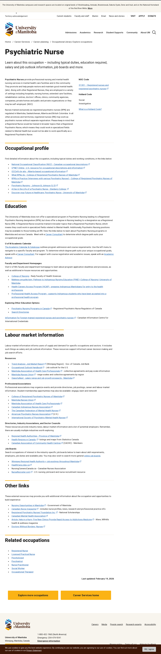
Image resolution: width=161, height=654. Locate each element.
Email (103, 15)
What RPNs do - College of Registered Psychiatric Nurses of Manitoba (44, 173)
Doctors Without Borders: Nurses (27, 525)
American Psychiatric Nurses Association (31, 412)
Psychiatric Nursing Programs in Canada (31, 307)
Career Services (22, 40)
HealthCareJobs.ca (21, 463)
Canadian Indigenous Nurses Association (31, 405)
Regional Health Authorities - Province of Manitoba (35, 434)
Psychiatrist (17, 560)
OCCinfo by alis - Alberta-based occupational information (39, 170)
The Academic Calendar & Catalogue (22, 246)
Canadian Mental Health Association (29, 514)
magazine (24, 507)
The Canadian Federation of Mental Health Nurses (35, 409)
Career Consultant (54, 233)
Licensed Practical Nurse (23, 553)
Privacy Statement (34, 650)
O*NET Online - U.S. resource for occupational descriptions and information (47, 166)
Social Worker (18, 567)
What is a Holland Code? (90, 108)
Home (8, 40)
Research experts (134, 623)
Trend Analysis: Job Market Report (28, 362)
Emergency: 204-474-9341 (49, 636)
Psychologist (18, 556)
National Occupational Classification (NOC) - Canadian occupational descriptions (50, 163)
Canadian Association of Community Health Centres (36, 441)
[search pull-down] (154, 31)
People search (116, 623)
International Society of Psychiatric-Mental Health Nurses (39, 416)
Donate (152, 15)
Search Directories (20, 311)
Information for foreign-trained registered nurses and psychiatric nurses (39, 316)
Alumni (95, 15)
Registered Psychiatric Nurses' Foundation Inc (33, 511)
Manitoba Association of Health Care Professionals (36, 369)
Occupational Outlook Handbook (27, 366)
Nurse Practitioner (20, 563)
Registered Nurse (20, 549)
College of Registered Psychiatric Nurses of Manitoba (37, 395)
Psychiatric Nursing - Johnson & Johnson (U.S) (34, 184)
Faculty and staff (81, 15)
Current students (64, 15)
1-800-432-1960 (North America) (51, 633)
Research (98, 31)
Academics (85, 31)
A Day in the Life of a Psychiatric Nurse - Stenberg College (39, 188)
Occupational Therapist (22, 570)
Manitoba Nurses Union (22, 373)
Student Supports (114, 31)
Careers (95, 623)
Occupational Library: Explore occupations (72, 40)
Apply (142, 15)
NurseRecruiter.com (21, 470)
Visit (133, 15)
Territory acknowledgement (16, 15)
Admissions (71, 31)
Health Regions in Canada (24, 438)
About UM (145, 31)
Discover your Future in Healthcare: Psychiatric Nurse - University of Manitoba (48, 191)
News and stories (117, 15)
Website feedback (148, 643)
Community (132, 31)
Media (104, 623)
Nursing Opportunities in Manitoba (28, 504)
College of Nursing (20, 275)
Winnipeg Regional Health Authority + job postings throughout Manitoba (45, 460)
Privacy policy (116, 643)
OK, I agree (149, 649)
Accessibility (150, 623)
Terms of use (131, 643)
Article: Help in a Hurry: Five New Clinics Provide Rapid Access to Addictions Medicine (52, 518)
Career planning (41, 40)
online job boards (92, 454)
